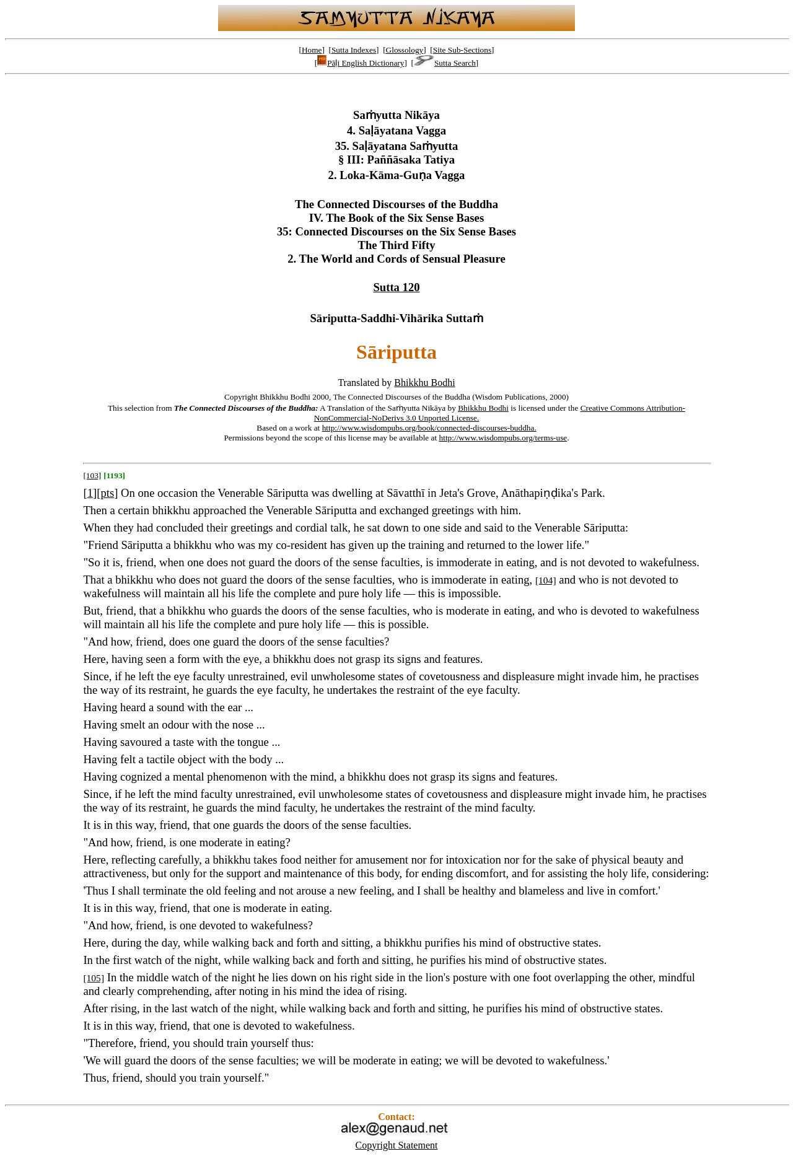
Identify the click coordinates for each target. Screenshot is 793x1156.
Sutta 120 (396, 287)
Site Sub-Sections (462, 50)
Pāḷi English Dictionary (360, 63)
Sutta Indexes (353, 50)
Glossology (405, 50)
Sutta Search (445, 63)
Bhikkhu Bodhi (424, 382)
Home (312, 50)
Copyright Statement (397, 1145)
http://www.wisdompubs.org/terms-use (503, 437)
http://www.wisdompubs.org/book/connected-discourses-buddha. (429, 427)
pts (107, 492)
